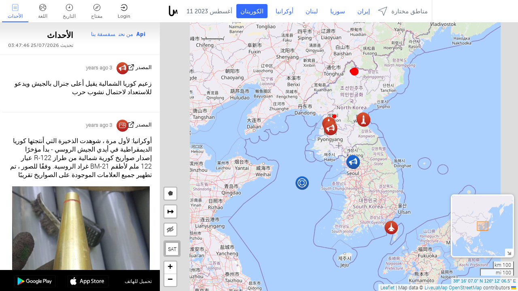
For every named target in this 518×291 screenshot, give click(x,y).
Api (140, 34)
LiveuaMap (436, 287)
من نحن (126, 34)
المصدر (144, 67)
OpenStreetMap (465, 287)
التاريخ (69, 11)
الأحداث (15, 11)
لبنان (312, 11)
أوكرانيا (284, 11)
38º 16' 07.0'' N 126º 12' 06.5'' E (484, 280)
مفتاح (96, 11)
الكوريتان (251, 11)
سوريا (337, 11)
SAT (172, 249)
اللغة (42, 11)
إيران (363, 11)
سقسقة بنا (103, 34)
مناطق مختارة (403, 11)
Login (124, 11)
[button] (354, 71)
